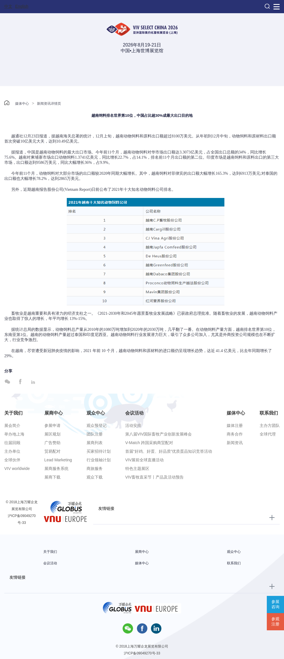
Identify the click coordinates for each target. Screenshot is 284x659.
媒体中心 (22, 104)
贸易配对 (52, 451)
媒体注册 (235, 425)
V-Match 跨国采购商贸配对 (149, 442)
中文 (8, 6)
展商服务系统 (56, 468)
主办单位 (12, 451)
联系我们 (269, 413)
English (21, 6)
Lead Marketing (58, 460)
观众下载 (95, 477)
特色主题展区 (137, 468)
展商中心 (53, 413)
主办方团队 (270, 425)
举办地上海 (14, 434)
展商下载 (52, 477)
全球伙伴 (12, 460)
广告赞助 (52, 442)
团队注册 (95, 434)
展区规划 (52, 434)
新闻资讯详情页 (49, 104)
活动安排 (133, 425)
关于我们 (13, 413)
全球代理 (268, 434)
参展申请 (52, 425)
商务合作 (235, 434)
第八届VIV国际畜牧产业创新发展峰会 (158, 434)
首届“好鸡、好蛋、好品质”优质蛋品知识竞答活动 (168, 451)
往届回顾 (12, 442)
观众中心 (96, 413)
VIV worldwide (17, 468)
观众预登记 (97, 425)
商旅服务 (95, 468)
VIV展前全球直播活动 (144, 460)
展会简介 (12, 425)
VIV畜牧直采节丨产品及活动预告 (154, 477)
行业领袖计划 (99, 460)
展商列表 (95, 442)
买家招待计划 (99, 451)
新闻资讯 (235, 442)
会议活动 (134, 413)
